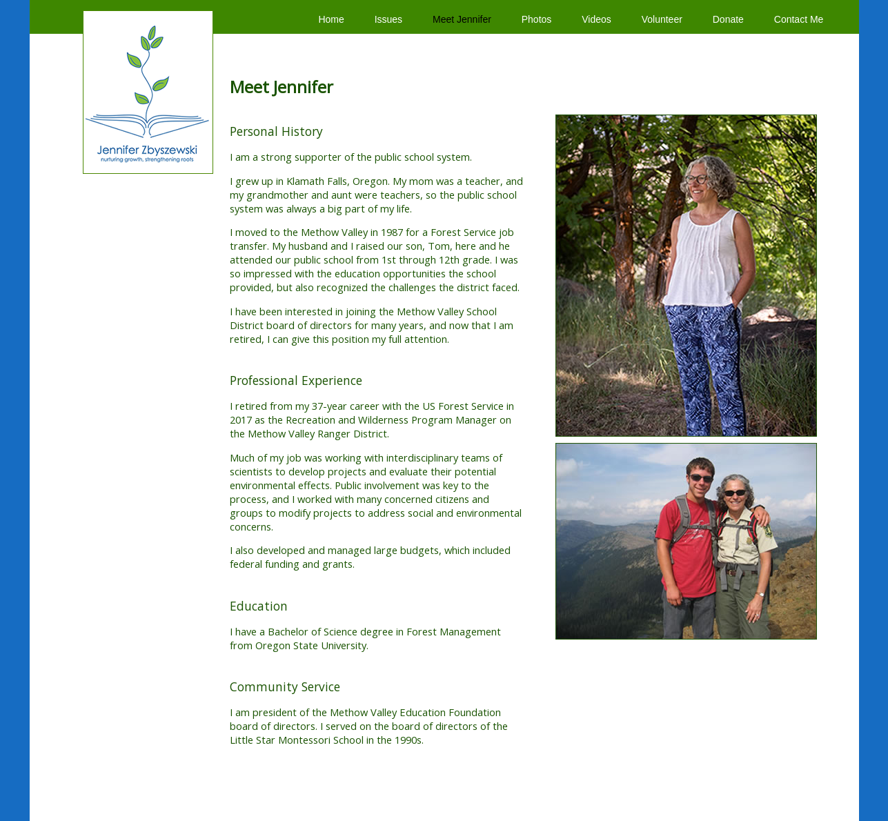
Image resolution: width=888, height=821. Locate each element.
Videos (596, 19)
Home (331, 19)
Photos (537, 19)
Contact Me (799, 19)
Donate (728, 19)
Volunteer (662, 19)
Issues (388, 19)
